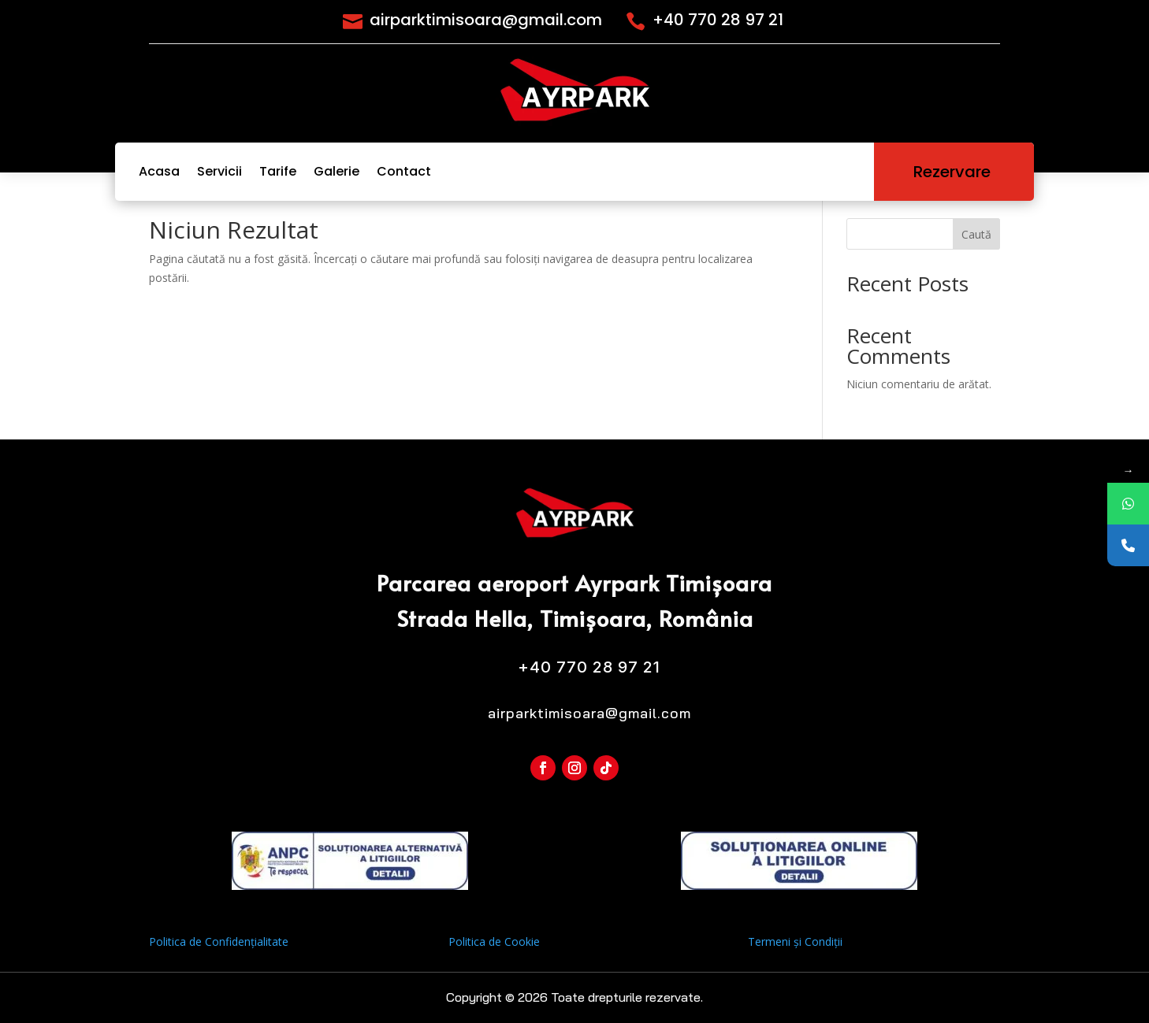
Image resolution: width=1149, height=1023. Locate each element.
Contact (404, 171)
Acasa (159, 171)
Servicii (219, 171)
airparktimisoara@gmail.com (486, 20)
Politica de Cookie (494, 941)
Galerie (336, 171)
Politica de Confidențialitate (218, 941)
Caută (976, 234)
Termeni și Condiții (795, 941)
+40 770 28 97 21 (718, 20)
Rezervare (954, 172)
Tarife (277, 171)
